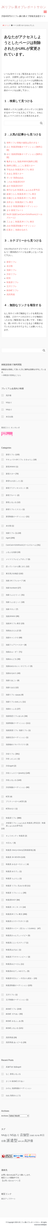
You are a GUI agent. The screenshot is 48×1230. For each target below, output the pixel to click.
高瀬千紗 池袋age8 (13, 1067)
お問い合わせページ (11, 1181)
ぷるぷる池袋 (11, 552)
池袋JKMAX (10, 616)
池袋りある (10, 687)
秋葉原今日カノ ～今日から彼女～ (19, 978)
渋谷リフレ (12, 274)
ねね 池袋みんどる (13, 1095)
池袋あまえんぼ (12, 630)
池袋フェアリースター (15, 645)
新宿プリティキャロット (16, 488)
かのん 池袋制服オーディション (18, 1088)
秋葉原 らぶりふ (12, 878)
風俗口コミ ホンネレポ (10, 428)
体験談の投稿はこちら (12, 375)
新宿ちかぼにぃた (13, 481)
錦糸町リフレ (13, 290)
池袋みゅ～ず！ (12, 652)
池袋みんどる (11, 659)
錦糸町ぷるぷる (12, 1028)
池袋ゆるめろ (11, 673)
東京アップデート (8, 1199)
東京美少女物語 (12, 573)
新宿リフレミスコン (14, 509)
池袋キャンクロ (12, 638)
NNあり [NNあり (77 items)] (5, 1135)
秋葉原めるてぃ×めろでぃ (16, 971)
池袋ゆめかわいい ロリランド (18, 666)
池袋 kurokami (11, 588)
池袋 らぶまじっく (13, 602)
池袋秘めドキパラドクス (16, 744)
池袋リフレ (12, 270)
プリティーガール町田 (15, 801)
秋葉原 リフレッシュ (14, 893)
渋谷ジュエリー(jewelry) (15, 773)
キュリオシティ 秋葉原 (15, 836)
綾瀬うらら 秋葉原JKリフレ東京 (21, 194)
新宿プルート (11, 495)
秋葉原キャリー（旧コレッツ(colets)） (21, 928)
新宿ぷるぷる (11, 502)
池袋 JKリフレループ (14, 581)
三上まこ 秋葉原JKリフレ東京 (20, 222)
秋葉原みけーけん (13, 964)
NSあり (9, 402)
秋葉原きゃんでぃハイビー (16, 935)
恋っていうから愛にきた (16, 566)
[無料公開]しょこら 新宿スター (21, 166)
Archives (4, 1116)
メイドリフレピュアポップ (16, 559)
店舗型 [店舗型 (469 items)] (24, 1135)
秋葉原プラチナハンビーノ (16, 957)
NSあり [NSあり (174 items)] (14, 1135)
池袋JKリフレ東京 (13, 623)
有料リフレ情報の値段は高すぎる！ (23, 143)
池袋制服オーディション (16, 723)
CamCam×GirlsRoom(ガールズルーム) (21, 545)
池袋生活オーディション (16, 737)
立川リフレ (12, 286)
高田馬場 (11, 294)
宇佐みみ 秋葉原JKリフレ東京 (20, 169)
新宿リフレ (12, 262)
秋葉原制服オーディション (16, 985)
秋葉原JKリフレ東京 (14, 914)
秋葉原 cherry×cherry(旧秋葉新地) (19, 850)
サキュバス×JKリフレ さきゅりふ (19, 460)
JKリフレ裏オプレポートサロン (23, 7)
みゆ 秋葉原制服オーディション (21, 226)
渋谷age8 (9, 766)
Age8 (8, 538)
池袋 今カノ (10, 609)
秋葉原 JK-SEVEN (13, 857)
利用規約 (44, 1225)
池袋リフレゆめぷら (14, 702)
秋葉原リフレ (13, 282)
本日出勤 (9, 417)
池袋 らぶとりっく (13, 595)
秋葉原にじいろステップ (16, 943)
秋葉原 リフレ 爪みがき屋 (16, 886)
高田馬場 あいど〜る (14, 1042)
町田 (9, 278)
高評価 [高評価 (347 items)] (28, 1140)
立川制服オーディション (16, 1000)
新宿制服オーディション (16, 517)
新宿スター (10, 474)
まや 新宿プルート (15, 210)
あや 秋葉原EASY (15, 186)
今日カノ (9, 843)
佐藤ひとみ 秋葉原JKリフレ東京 (21, 198)
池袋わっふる (11, 709)
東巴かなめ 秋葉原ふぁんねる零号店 (23, 190)
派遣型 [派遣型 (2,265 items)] (12, 1140)
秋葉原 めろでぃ (12, 871)
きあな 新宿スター (15, 174)
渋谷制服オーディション (16, 787)
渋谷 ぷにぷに (11, 759)
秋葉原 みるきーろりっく (16, 864)
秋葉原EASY (11, 900)
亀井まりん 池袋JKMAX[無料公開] (22, 161)
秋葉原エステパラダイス (16, 921)
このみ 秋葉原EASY (16, 182)
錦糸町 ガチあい (12, 1014)
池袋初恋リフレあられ (15, 716)
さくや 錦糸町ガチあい (15, 1081)
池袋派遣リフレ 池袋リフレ (17, 730)
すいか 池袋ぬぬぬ (15, 178)
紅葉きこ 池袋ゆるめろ (17, 230)
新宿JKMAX (10, 467)
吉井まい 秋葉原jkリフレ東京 (20, 202)
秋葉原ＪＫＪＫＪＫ (14, 907)
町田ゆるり (10, 809)
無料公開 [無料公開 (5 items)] (21, 1141)
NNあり (9, 409)
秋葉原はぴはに (12, 950)
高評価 (8, 395)
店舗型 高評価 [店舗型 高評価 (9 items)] (34, 1135)
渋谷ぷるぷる (11, 780)
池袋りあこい (11, 680)
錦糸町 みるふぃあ (13, 1021)
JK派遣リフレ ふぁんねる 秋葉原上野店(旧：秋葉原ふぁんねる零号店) (25, 824)
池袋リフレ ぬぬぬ (13, 695)
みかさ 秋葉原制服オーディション (22, 206)
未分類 (10, 266)
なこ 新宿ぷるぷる (13, 1074)
